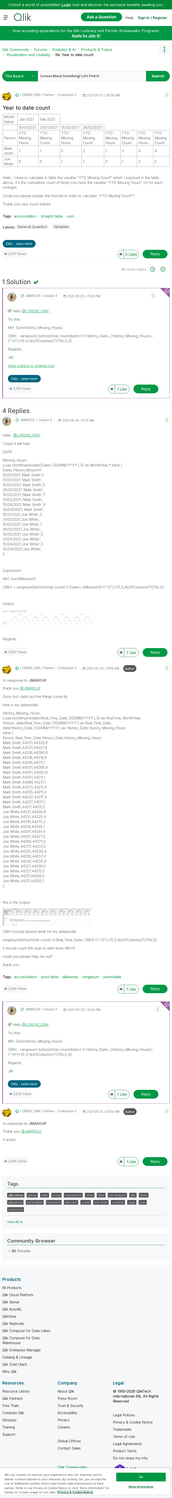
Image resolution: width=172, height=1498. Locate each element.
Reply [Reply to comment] (146, 389)
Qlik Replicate (13, 1323)
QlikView (9, 1316)
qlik (132, 1195)
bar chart (101, 1202)
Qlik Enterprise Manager (21, 1350)
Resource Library (16, 1391)
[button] (167, 94)
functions (53, 1202)
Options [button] (164, 49)
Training (8, 1427)
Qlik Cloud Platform (17, 1295)
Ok (141, 1477)
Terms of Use (124, 1436)
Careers (64, 1427)
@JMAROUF (30, 688)
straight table (52, 216)
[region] (85, 1483)
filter (101, 1195)
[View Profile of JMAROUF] (32, 296)
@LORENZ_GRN (35, 311)
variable (118, 1202)
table (143, 1195)
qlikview (71, 1202)
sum (70, 216)
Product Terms (125, 1451)
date (44, 1195)
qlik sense (15, 1195)
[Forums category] (9, 1251)
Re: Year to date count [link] (74, 54)
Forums (40, 49)
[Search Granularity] (20, 76)
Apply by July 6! (86, 35)
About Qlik (66, 1391)
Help (129, 17)
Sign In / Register (153, 17)
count (86, 1202)
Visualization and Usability (28, 54)
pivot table (49, 977)
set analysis (117, 1195)
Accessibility (67, 1413)
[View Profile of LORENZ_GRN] (30, 95)
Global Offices (69, 1441)
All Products (12, 1287)
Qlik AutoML (12, 1309)
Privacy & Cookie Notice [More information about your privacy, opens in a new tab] (75, 1492)
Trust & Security (71, 1405)
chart (89, 1195)
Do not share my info (131, 1458)
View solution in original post (31, 366)
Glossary (9, 1420)
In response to (25, 680)
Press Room (67, 1398)
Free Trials (10, 1405)
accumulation (25, 216)
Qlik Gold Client (14, 1364)
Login (66, 4)
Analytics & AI (64, 49)
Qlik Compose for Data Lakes (26, 1330)
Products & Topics (96, 49)
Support (8, 1434)
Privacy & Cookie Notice (133, 1422)
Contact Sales (69, 1448)
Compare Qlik (13, 1413)
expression (73, 1195)
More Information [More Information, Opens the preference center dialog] (141, 1486)
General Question (32, 227)
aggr (131, 1202)
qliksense (70, 977)
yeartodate (112, 977)
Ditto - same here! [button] (19, 244)
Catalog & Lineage (17, 1357)
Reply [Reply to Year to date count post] (155, 254)
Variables (61, 227)
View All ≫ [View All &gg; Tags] (15, 1222)
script (56, 1195)
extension (15, 1209)
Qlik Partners (12, 1398)
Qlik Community (15, 49)
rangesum (90, 977)
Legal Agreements (127, 1443)
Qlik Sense (10, 1302)
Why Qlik (9, 1371)
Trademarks (122, 1429)
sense (32, 1195)
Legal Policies (124, 1415)
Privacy (64, 1420)
